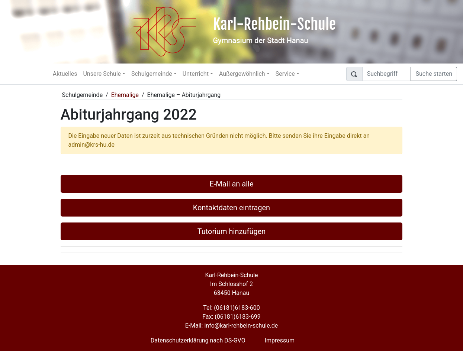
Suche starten (433, 73)
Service (285, 73)
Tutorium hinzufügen (231, 231)
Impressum (280, 340)
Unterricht (196, 73)
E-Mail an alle (231, 183)
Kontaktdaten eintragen (231, 207)
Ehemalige (125, 94)
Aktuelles (65, 73)
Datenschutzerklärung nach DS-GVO (198, 340)
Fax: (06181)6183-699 (231, 316)
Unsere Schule (102, 73)
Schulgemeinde (151, 73)
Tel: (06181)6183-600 (231, 307)
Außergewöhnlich (242, 73)
